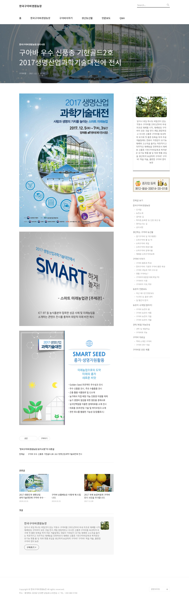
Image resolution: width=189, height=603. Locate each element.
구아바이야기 (66, 18)
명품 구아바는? (142, 273)
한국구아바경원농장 (30, 6)
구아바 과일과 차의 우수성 (146, 270)
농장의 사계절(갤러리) (142, 305)
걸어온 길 (140, 216)
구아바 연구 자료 (143, 344)
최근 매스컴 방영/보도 (145, 293)
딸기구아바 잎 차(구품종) (146, 236)
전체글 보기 (138, 200)
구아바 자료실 (139, 337)
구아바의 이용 (141, 280)
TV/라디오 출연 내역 (144, 296)
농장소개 (139, 213)
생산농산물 (87, 18)
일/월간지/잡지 (142, 300)
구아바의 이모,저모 (143, 284)
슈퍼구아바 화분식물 (144, 246)
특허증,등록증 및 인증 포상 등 (148, 220)
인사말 (138, 209)
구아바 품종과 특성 (143, 263)
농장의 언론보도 (140, 288)
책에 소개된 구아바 (143, 341)
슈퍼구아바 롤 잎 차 (144, 239)
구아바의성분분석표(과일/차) (147, 277)
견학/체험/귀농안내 (141, 324)
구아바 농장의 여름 (143, 312)
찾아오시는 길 (141, 223)
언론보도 (106, 18)
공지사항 (139, 227)
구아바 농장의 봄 (143, 309)
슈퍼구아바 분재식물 (144, 250)
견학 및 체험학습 (143, 328)
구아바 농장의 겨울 (143, 319)
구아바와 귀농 (141, 332)
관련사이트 (155, 589)
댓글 (21, 510)
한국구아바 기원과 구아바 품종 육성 (150, 266)
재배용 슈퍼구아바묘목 (145, 254)
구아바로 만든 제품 (141, 349)
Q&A (122, 18)
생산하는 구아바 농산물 (143, 232)
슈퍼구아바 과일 (142, 243)
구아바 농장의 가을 (143, 316)
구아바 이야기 (139, 258)
